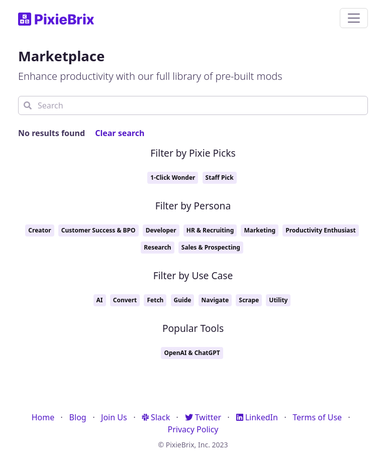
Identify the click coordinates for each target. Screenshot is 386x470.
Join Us (114, 417)
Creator (39, 230)
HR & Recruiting (210, 230)
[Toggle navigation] (354, 18)
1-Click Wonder (172, 177)
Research (157, 247)
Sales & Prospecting (210, 247)
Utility (278, 300)
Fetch (155, 300)
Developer (161, 230)
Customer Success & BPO (98, 230)
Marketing (259, 230)
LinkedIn (257, 417)
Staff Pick (220, 177)
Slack (156, 417)
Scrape (249, 300)
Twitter (203, 417)
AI (99, 300)
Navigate (215, 300)
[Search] (193, 105)
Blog (77, 417)
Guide (182, 300)
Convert (125, 300)
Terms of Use (317, 417)
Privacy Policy (193, 429)
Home (43, 417)
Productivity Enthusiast (320, 230)
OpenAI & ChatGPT (192, 352)
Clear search (119, 133)
